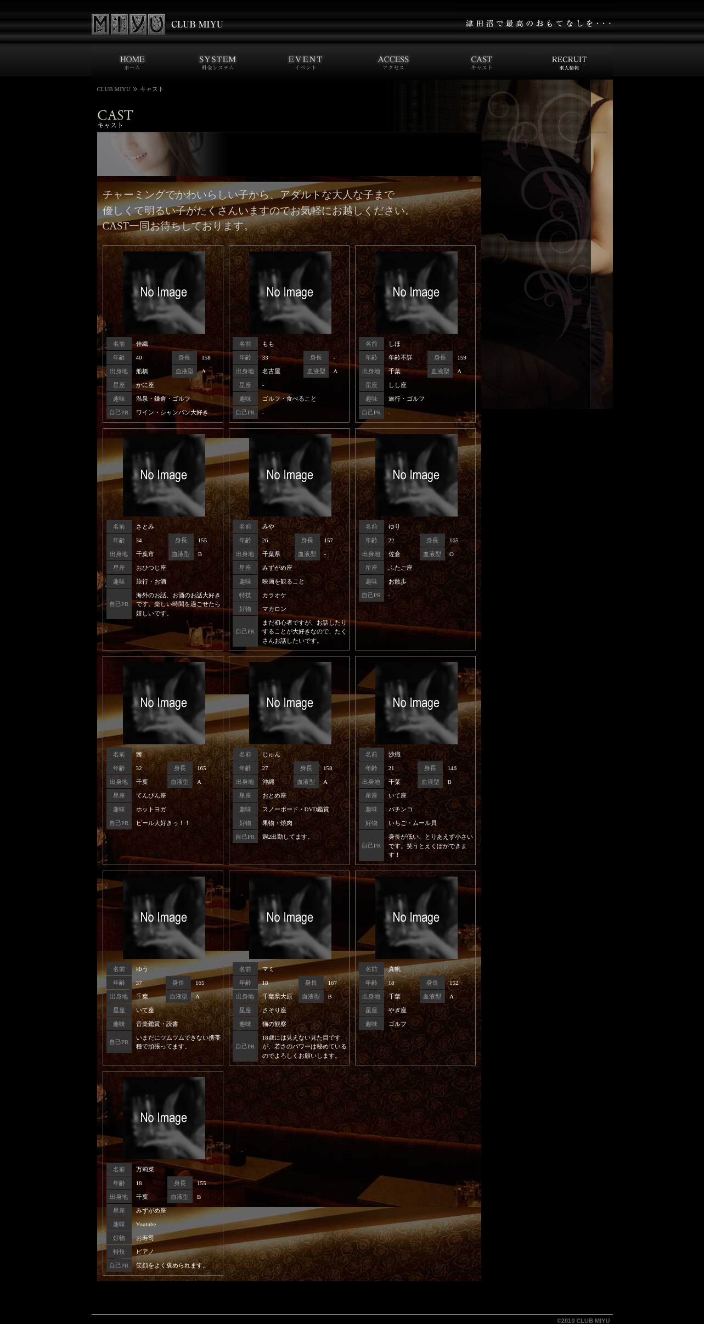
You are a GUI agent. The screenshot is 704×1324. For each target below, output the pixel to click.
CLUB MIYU (114, 89)
